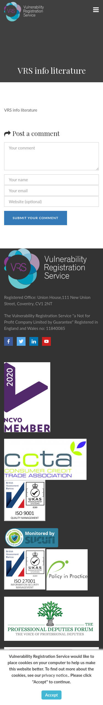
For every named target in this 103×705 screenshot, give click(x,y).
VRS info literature (20, 109)
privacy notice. (55, 675)
